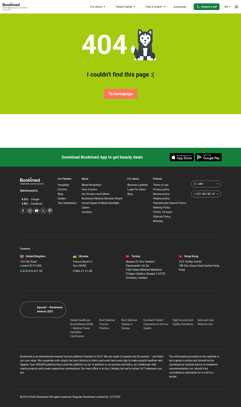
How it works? (156, 7)
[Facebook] (23, 211)
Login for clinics (136, 189)
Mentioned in (30, 190)
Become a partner (137, 184)
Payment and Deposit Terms (169, 203)
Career (85, 207)
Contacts (87, 212)
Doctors (62, 189)
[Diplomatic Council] (179, 309)
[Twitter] (43, 211)
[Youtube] (36, 211)
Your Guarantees (67, 203)
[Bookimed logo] (15, 5)
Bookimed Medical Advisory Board (102, 198)
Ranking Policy (161, 207)
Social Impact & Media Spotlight (100, 203)
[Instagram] (30, 211)
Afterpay (158, 221)
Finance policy (161, 198)
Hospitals (63, 184)
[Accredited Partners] (149, 309)
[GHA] (76, 309)
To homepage (120, 93)
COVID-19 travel (162, 212)
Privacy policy (161, 189)
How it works (89, 189)
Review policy (161, 194)
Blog (60, 194)
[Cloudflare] (209, 309)
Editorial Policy (162, 216)
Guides (62, 198)
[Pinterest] (50, 211)
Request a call (206, 6)
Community (179, 6)
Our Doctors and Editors (96, 194)
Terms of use (161, 184)
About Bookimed (91, 184)
